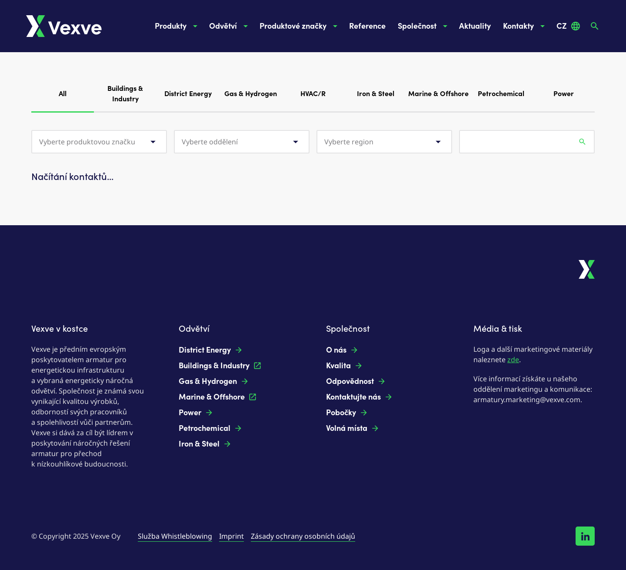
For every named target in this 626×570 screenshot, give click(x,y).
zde (513, 359)
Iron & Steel (375, 94)
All (62, 100)
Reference (367, 26)
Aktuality (475, 26)
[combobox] (99, 141)
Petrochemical (501, 94)
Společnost (424, 26)
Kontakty (525, 26)
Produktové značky (300, 26)
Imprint (231, 536)
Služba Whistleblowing (175, 536)
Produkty (177, 26)
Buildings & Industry (125, 93)
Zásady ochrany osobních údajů (303, 536)
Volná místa (353, 428)
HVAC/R (313, 94)
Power (563, 94)
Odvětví (230, 26)
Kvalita (344, 365)
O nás (342, 350)
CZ (568, 26)
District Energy (188, 94)
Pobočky (347, 412)
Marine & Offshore (438, 94)
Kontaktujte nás (359, 397)
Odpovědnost (356, 381)
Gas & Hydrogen (250, 94)
